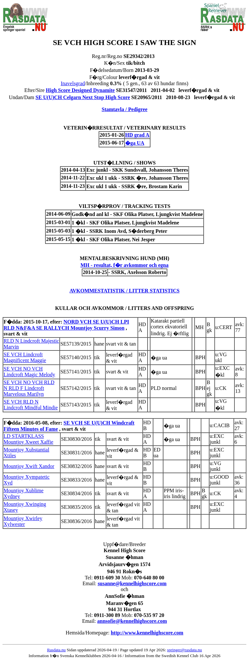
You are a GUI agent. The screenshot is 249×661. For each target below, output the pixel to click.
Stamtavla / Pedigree (124, 109)
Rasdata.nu (56, 649)
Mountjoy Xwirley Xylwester (23, 521)
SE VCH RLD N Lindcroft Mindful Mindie (31, 404)
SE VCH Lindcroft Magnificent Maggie (25, 357)
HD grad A (137, 135)
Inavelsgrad (73, 83)
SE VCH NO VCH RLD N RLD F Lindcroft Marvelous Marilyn (29, 388)
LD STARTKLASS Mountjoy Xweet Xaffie (28, 439)
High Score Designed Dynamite (80, 90)
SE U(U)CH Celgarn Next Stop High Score (82, 97)
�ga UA (134, 143)
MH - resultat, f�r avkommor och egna (124, 265)
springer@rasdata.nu (184, 649)
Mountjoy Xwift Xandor (29, 466)
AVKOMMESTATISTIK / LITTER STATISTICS (124, 290)
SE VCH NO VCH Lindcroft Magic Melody (29, 371)
